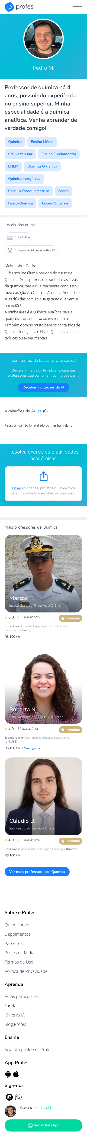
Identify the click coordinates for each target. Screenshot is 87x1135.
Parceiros (14, 943)
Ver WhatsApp (43, 1125)
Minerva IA (15, 1015)
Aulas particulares (22, 996)
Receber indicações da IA (43, 387)
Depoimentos (17, 934)
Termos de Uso (19, 962)
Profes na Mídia (19, 952)
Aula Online (18, 237)
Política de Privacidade (26, 971)
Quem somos (17, 925)
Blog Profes (15, 1024)
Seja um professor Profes (28, 1049)
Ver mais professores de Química (37, 871)
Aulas (37, 411)
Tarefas (11, 1005)
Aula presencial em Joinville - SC (31, 250)
